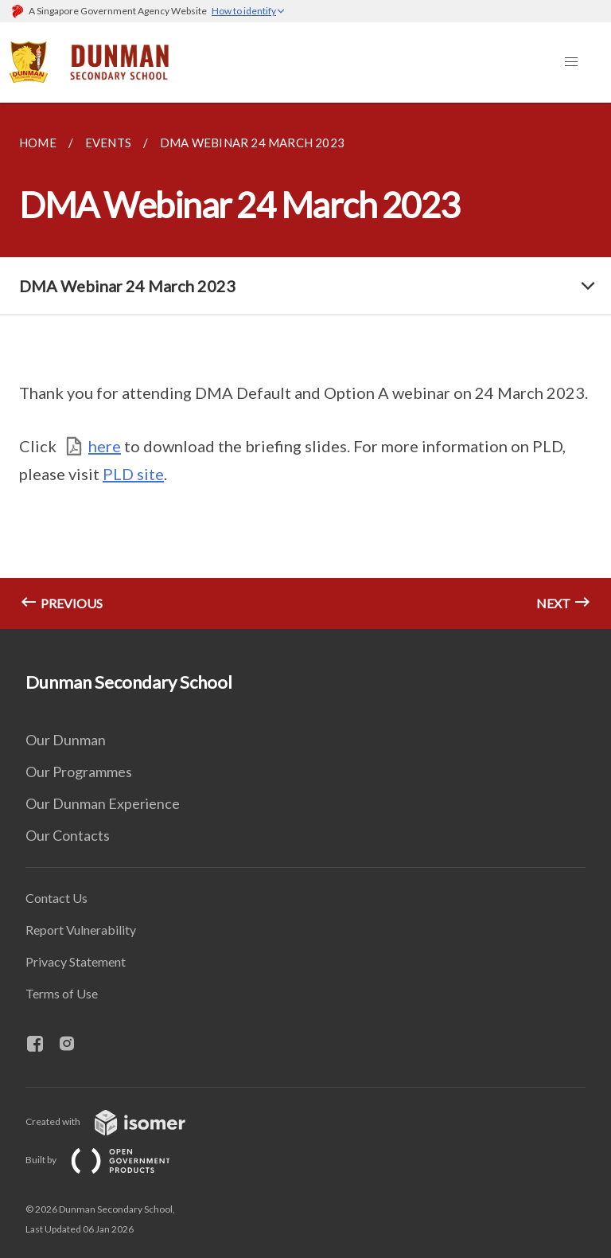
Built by (110, 1160)
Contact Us (56, 897)
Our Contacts (67, 835)
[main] (305, 366)
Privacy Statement (75, 961)
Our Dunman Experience (102, 803)
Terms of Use (61, 993)
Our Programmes (78, 771)
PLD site (133, 473)
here (104, 445)
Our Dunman (65, 739)
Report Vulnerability (80, 929)
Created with (118, 1121)
